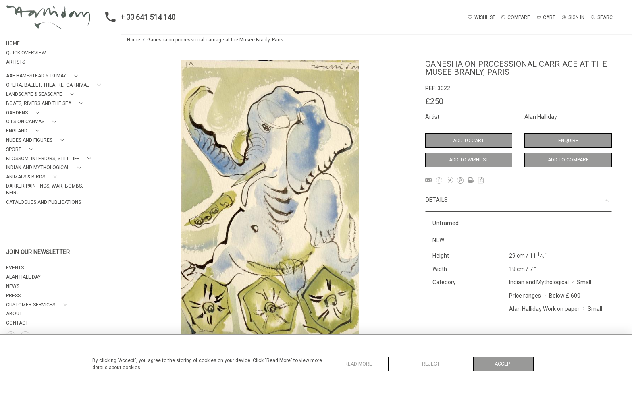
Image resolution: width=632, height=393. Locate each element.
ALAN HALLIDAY (23, 277)
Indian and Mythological (539, 282)
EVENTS (15, 268)
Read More (358, 364)
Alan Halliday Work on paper (544, 309)
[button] (43, 75)
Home (133, 40)
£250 (434, 101)
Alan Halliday (540, 117)
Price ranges (525, 295)
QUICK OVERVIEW (26, 53)
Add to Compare (568, 160)
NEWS (12, 286)
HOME (13, 43)
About (14, 313)
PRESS (13, 295)
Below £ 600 (564, 295)
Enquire (568, 140)
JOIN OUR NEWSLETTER (38, 252)
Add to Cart (468, 140)
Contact (17, 323)
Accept (504, 364)
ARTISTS (15, 62)
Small (584, 282)
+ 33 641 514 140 (137, 17)
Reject (431, 364)
